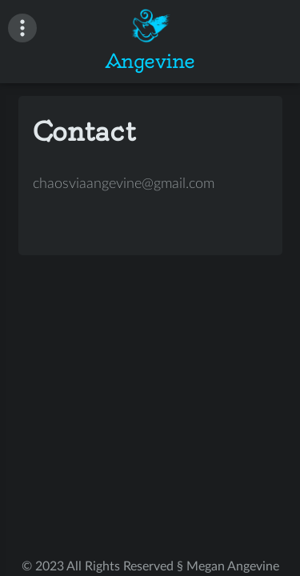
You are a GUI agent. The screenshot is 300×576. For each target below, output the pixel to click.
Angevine (150, 61)
